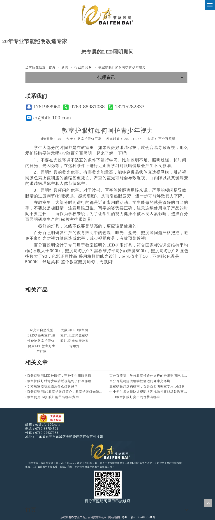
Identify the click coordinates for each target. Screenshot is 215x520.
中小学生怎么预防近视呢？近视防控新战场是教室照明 (148, 391)
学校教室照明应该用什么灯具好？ (52, 386)
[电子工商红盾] (50, 418)
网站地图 (114, 517)
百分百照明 (166, 139)
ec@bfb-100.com (48, 118)
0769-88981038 (84, 107)
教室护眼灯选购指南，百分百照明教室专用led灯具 (147, 386)
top (208, 503)
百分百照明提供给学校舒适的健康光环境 (139, 381)
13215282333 (126, 107)
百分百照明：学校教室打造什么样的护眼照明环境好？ (148, 375)
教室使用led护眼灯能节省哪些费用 (53, 397)
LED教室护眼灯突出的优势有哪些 (134, 397)
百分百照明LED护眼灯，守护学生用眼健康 (59, 375)
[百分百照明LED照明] (107, 451)
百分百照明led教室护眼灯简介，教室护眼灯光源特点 (66, 391)
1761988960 (43, 107)
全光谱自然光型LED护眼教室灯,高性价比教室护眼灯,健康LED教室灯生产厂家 (42, 340)
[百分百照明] (107, 14)
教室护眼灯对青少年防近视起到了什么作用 (59, 381)
